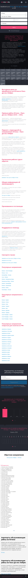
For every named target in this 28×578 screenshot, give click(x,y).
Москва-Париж (5, 487)
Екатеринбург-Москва (7, 484)
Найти (14, 27)
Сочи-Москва (5, 471)
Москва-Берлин (5, 507)
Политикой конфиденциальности (7, 387)
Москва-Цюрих (5, 521)
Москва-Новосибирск (7, 508)
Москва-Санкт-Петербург (7, 467)
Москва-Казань (5, 499)
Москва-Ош (4, 527)
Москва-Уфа (5, 497)
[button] (12, 420)
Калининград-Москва (7, 516)
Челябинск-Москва (6, 520)
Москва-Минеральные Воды (8, 475)
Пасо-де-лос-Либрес (6, 574)
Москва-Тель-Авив (6, 492)
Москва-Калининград (7, 512)
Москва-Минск (5, 505)
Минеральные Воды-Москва (8, 476)
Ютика (3, 552)
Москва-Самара (5, 501)
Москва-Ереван (5, 489)
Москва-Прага (5, 513)
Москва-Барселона (6, 511)
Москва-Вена (5, 495)
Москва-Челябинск (6, 517)
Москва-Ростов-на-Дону (7, 480)
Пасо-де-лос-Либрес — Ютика (14, 457)
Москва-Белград (5, 526)
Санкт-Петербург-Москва (7, 468)
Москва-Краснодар (6, 478)
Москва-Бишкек (5, 523)
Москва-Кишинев (6, 490)
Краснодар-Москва (6, 479)
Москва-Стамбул (6, 485)
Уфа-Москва (5, 506)
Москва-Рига (5, 494)
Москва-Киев (4, 474)
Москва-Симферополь (7, 469)
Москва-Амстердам (6, 515)
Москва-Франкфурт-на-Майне (9, 491)
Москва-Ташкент (6, 522)
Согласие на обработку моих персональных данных (10, 386)
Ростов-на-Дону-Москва (7, 481)
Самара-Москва (5, 504)
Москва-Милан (5, 518)
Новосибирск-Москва (7, 510)
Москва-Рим (5, 500)
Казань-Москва (5, 502)
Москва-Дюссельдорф (7, 524)
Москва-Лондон (5, 496)
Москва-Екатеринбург (7, 483)
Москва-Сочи (5, 473)
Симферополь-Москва (7, 470)
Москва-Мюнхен (5, 486)
